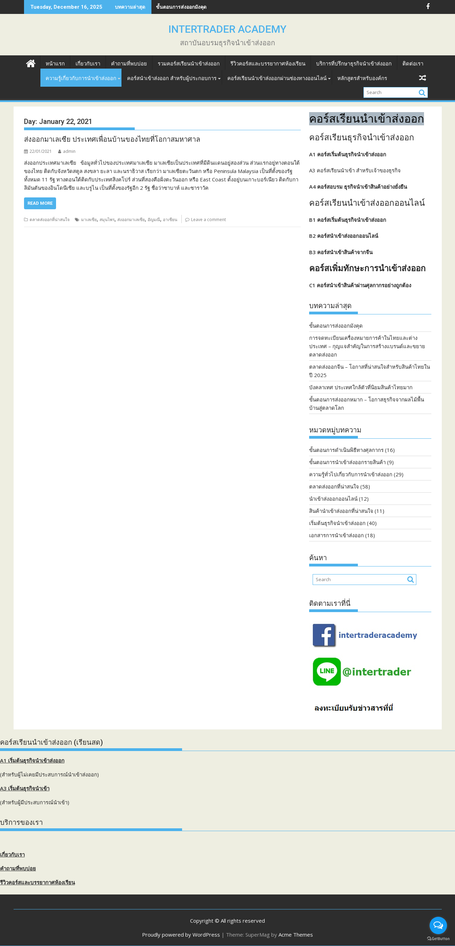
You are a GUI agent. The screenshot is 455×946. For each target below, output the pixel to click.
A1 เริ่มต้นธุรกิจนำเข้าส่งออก (32, 760)
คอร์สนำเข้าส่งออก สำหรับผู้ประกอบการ (172, 78)
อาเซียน (170, 219)
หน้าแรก (55, 64)
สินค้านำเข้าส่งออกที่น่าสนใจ (341, 510)
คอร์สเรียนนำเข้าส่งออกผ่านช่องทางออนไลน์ (277, 78)
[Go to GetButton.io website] (438, 939)
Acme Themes (296, 934)
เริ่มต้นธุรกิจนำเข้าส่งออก (337, 522)
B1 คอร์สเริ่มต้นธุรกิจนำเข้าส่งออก (347, 219)
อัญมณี (154, 219)
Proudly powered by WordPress (181, 934)
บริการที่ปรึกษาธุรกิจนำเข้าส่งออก (354, 64)
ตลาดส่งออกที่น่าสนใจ (50, 219)
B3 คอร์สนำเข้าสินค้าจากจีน (340, 252)
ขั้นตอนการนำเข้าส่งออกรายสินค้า (347, 462)
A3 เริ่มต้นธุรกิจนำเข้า (24, 788)
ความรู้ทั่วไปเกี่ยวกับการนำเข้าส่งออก (350, 474)
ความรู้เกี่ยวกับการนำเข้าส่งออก (81, 78)
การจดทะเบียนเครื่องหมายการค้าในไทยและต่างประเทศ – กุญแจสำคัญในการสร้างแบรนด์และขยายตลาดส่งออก (367, 346)
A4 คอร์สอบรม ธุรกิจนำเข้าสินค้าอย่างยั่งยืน (358, 186)
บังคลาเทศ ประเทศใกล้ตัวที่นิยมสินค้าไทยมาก (361, 387)
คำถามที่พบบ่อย (129, 64)
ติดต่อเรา (412, 64)
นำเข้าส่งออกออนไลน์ (333, 498)
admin (67, 151)
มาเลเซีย (89, 219)
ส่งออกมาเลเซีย (131, 219)
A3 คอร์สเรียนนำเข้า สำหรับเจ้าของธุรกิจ (355, 170)
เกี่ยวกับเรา (88, 64)
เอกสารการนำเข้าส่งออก (336, 535)
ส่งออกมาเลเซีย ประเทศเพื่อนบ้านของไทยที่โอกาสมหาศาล (112, 139)
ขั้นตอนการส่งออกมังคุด (336, 325)
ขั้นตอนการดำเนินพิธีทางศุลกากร (346, 449)
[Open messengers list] (438, 925)
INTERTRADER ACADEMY (227, 29)
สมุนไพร (107, 219)
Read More (40, 203)
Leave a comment (208, 219)
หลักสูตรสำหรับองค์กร (362, 78)
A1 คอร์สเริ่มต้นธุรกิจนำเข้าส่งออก (347, 154)
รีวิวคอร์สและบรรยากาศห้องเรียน (267, 64)
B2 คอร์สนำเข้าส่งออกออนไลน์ (343, 235)
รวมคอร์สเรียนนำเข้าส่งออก (189, 64)
